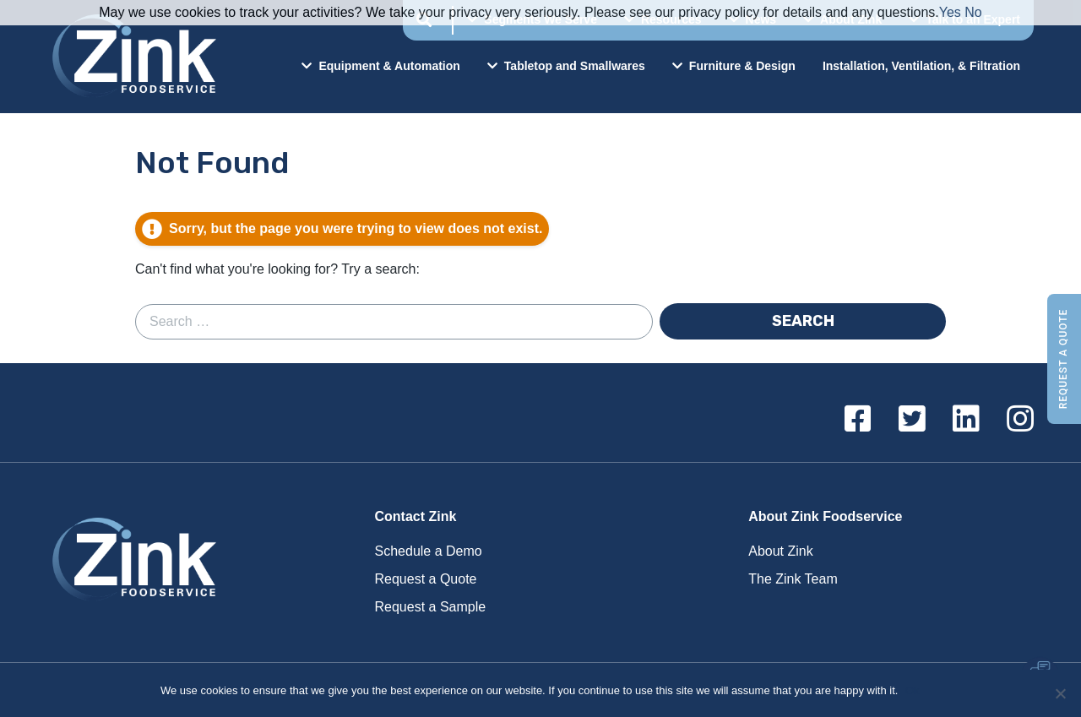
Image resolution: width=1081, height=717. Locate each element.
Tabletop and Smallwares (566, 66)
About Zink (780, 551)
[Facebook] (858, 419)
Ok (913, 690)
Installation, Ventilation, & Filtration (921, 66)
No (972, 12)
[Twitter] (912, 419)
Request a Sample (430, 607)
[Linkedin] (966, 419)
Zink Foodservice (131, 56)
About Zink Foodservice (825, 516)
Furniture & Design (734, 66)
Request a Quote (1063, 358)
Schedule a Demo (428, 551)
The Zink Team (793, 579)
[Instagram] (1020, 419)
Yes (950, 12)
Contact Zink (416, 516)
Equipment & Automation (380, 66)
